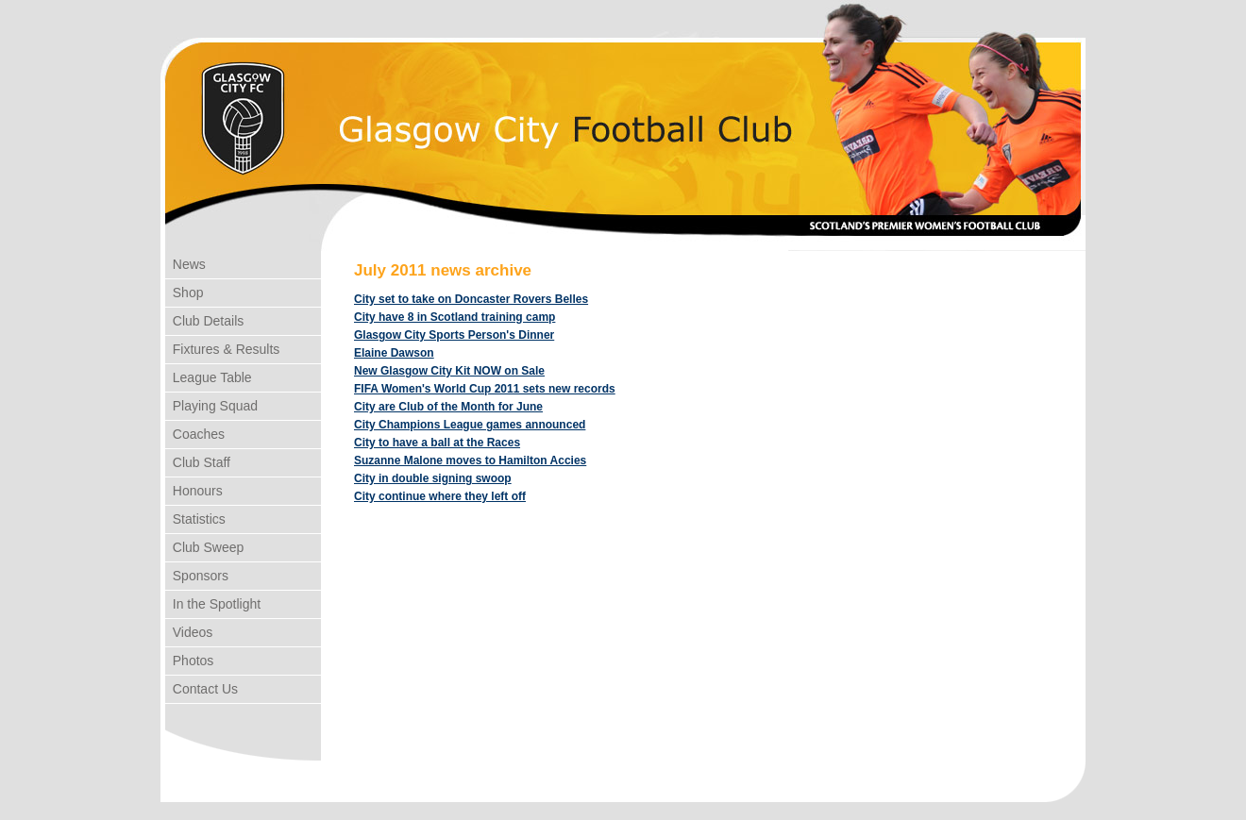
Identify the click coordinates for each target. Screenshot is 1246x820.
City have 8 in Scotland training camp (454, 317)
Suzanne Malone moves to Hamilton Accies (470, 460)
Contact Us (201, 688)
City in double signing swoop (433, 478)
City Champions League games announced (469, 424)
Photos (189, 660)
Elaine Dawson (394, 353)
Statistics (195, 519)
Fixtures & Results (222, 349)
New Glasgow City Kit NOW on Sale (449, 370)
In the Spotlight (213, 603)
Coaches (195, 434)
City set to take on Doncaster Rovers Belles (471, 299)
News (185, 264)
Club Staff (197, 462)
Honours (194, 490)
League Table (208, 377)
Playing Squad (211, 405)
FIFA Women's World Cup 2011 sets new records (484, 388)
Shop (184, 292)
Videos (188, 632)
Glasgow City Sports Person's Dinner (454, 335)
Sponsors (196, 575)
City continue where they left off (440, 496)
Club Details (204, 320)
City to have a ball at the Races (437, 442)
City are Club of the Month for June (448, 406)
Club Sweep (204, 547)
